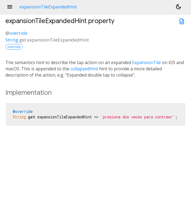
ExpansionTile (146, 62)
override (18, 33)
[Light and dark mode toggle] (178, 6)
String (11, 40)
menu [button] (10, 7)
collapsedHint (84, 69)
